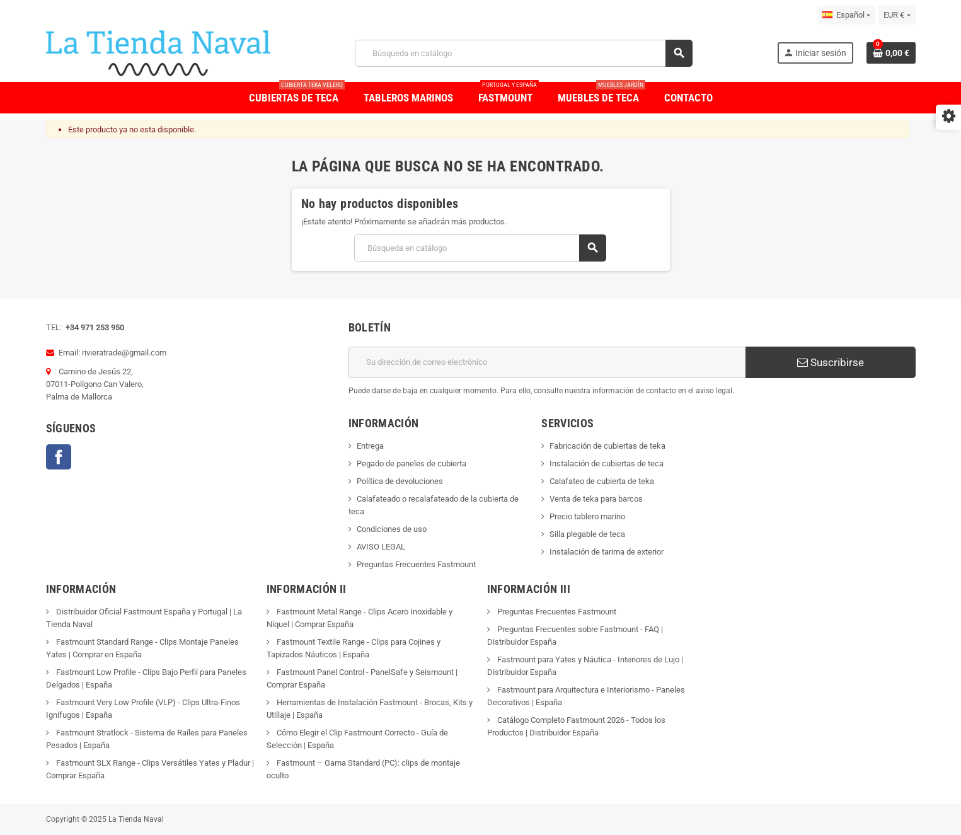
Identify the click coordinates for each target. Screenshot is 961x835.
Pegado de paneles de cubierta (411, 463)
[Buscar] (523, 53)
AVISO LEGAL (381, 546)
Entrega (370, 446)
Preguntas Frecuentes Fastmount (416, 564)
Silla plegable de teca (587, 534)
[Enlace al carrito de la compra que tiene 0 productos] (891, 53)
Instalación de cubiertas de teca (607, 463)
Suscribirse (830, 362)
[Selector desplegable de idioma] (846, 15)
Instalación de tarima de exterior (607, 551)
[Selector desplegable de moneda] (896, 15)
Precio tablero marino (587, 516)
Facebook (58, 456)
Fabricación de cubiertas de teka (607, 446)
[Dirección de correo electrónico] (546, 362)
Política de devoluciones (400, 481)
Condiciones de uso (392, 529)
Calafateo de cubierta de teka (602, 481)
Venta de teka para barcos (596, 499)
